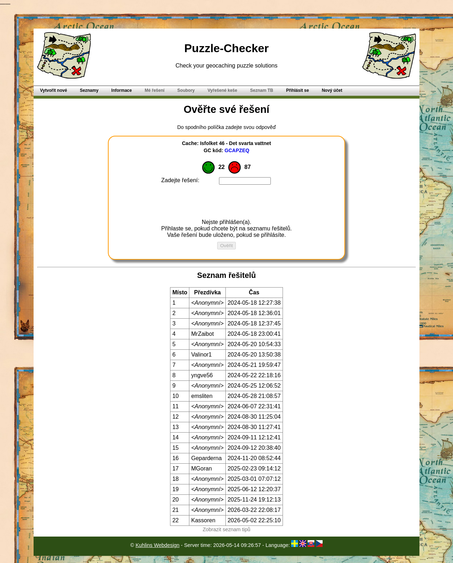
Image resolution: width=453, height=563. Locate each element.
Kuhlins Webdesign (157, 545)
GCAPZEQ (237, 150)
